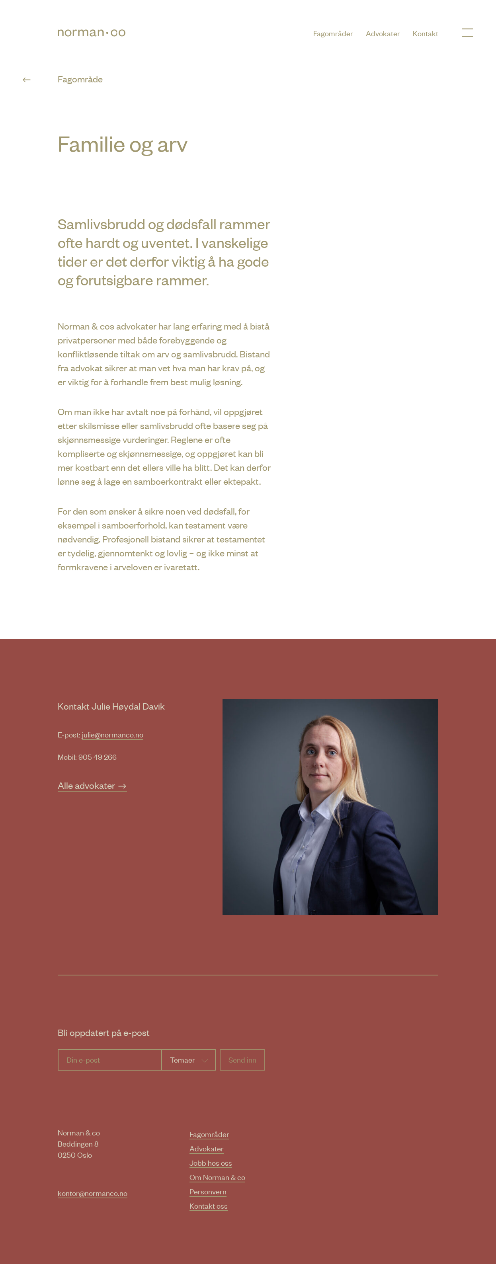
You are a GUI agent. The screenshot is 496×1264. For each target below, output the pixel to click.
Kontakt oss (208, 1205)
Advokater (383, 33)
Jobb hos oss (210, 1162)
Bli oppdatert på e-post (104, 1032)
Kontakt (425, 33)
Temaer (182, 1059)
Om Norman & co (217, 1177)
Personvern (208, 1191)
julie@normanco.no (112, 734)
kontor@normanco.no (92, 1193)
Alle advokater (92, 785)
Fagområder (333, 33)
